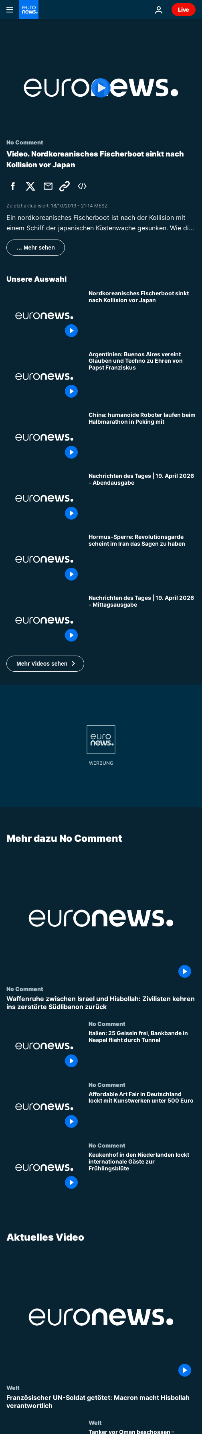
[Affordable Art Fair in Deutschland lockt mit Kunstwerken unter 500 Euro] (142, 1111)
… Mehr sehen (35, 247)
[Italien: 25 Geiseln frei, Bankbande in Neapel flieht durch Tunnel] (142, 1051)
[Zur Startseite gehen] (28, 9)
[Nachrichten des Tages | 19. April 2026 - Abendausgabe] (142, 498)
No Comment (24, 988)
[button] (45, 664)
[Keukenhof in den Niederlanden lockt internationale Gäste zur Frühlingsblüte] (142, 1172)
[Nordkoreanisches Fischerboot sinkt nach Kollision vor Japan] (142, 315)
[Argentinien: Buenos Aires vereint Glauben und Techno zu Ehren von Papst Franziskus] (142, 376)
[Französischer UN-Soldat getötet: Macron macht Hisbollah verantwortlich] (101, 1401)
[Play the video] (101, 87)
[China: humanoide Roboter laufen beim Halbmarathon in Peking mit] (142, 437)
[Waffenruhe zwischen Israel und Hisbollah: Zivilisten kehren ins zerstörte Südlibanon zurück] (101, 1002)
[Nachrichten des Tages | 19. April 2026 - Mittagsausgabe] (142, 620)
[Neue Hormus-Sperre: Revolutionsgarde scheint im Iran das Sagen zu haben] (142, 559)
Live (183, 9)
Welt (13, 1387)
